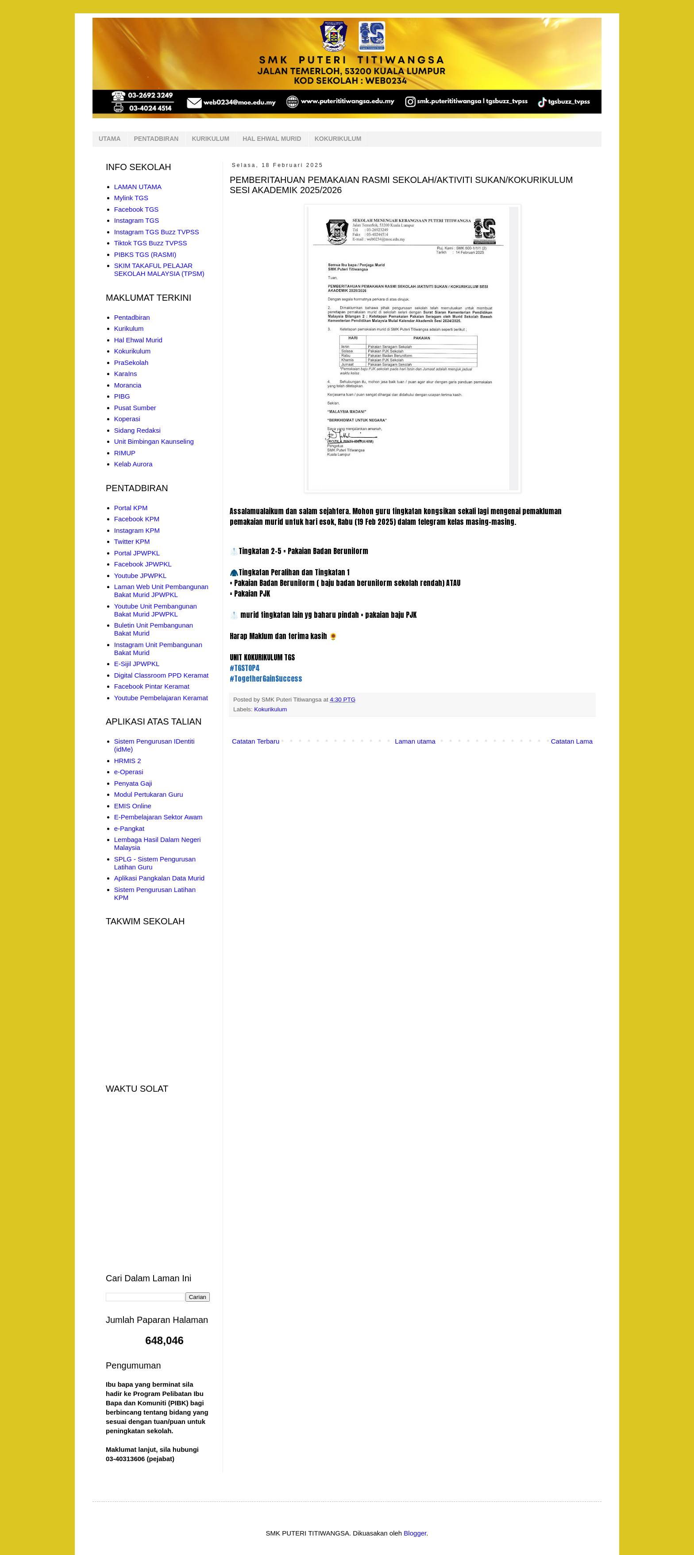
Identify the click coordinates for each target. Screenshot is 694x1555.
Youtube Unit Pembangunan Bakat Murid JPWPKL (155, 610)
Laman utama (415, 741)
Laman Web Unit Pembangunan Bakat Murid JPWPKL (161, 590)
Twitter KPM (132, 541)
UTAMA (110, 138)
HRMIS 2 (127, 760)
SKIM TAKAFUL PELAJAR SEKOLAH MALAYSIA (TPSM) (159, 269)
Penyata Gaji (133, 783)
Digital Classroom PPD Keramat (161, 675)
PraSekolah (131, 362)
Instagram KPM (137, 530)
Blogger (415, 1533)
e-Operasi (128, 772)
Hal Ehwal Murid (138, 340)
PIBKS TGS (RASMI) (145, 254)
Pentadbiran (132, 317)
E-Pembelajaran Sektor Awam (158, 817)
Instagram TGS (136, 220)
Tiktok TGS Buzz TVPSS (150, 243)
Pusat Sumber (135, 407)
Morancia (128, 385)
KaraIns (125, 373)
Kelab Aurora (133, 464)
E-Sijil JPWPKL (137, 663)
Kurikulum (129, 328)
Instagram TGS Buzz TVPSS (156, 232)
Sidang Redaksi (137, 430)
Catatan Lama (572, 741)
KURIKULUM (210, 138)
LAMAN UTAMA (138, 186)
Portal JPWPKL (137, 553)
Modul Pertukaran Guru (148, 794)
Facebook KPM (137, 519)
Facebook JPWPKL (143, 564)
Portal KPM (131, 508)
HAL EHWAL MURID (272, 138)
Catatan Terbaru (255, 741)
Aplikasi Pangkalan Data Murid (159, 878)
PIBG (122, 396)
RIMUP (124, 453)
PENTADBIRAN (156, 138)
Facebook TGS (136, 209)
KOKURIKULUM (338, 138)
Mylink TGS (131, 198)
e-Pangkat (129, 828)
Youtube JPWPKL (140, 575)
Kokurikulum (270, 709)
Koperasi (127, 419)
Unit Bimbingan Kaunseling (154, 441)
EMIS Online (132, 806)
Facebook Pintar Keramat (151, 686)
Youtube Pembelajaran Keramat (161, 698)
